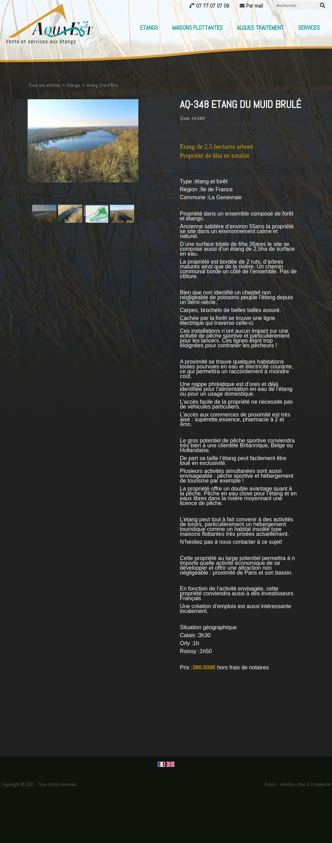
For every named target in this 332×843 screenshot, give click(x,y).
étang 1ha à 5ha (102, 85)
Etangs (149, 27)
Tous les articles (44, 85)
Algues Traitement (260, 27)
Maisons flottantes (197, 27)
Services (309, 27)
